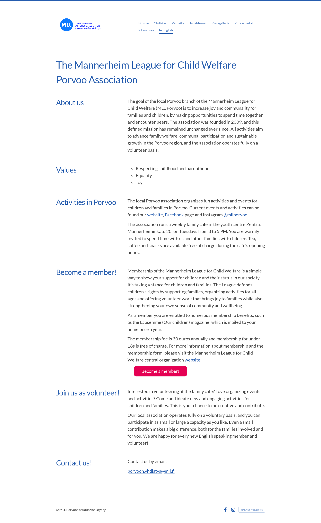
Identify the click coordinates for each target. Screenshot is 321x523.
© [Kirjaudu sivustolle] (57, 510)
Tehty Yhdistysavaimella (252, 509)
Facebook (174, 214)
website (155, 214)
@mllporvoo (235, 214)
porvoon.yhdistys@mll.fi (151, 471)
